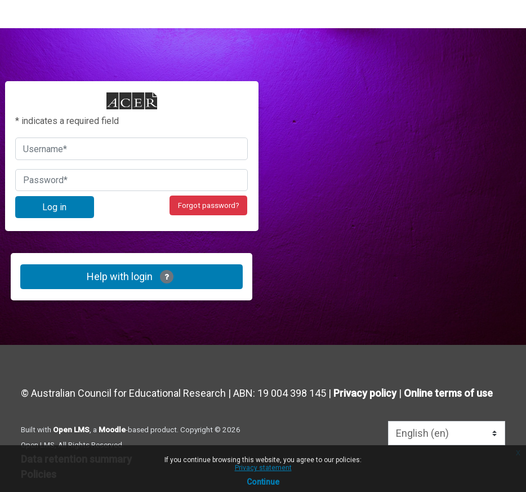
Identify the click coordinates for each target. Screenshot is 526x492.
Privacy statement (263, 468)
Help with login (130, 276)
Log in (54, 207)
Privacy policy (364, 393)
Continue (263, 481)
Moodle (112, 429)
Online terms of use (448, 393)
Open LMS (71, 429)
